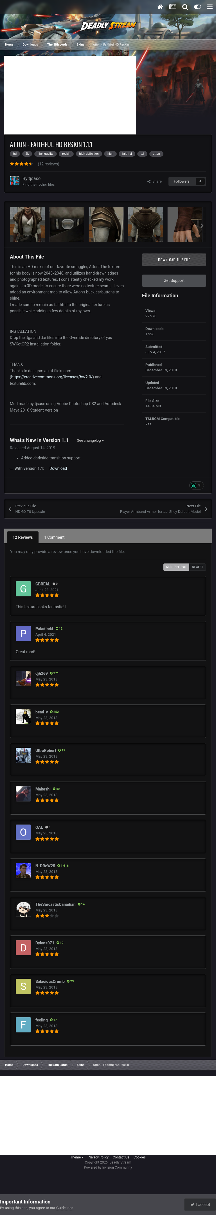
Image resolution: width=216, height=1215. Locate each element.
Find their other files (38, 184)
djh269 (41, 673)
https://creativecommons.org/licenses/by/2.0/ (52, 377)
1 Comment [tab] (54, 537)
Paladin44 (44, 628)
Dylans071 (44, 943)
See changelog (90, 440)
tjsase (35, 178)
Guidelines (64, 1208)
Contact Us (121, 1157)
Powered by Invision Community (108, 1167)
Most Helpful (176, 567)
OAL (39, 827)
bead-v (41, 712)
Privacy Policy (98, 1157)
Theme (77, 1157)
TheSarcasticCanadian (55, 904)
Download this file (174, 259)
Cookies (140, 1157)
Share (154, 181)
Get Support (174, 280)
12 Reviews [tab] (23, 537)
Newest (197, 567)
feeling (41, 1020)
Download (58, 468)
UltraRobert (45, 750)
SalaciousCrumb (50, 981)
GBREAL (42, 584)
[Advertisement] (70, 95)
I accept (200, 1204)
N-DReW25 (45, 866)
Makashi (43, 789)
